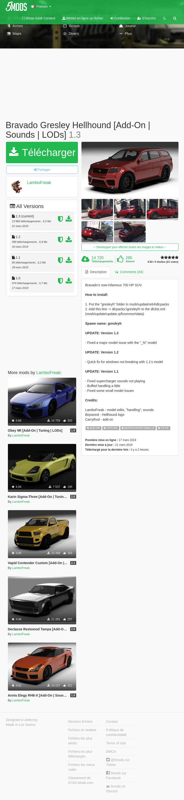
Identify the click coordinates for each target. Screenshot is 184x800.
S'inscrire (146, 18)
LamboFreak (39, 182)
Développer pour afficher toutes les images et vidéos (130, 247)
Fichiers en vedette (82, 730)
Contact (112, 721)
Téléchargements (102, 261)
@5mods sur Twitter (118, 762)
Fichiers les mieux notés (81, 767)
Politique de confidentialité (116, 732)
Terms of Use (116, 743)
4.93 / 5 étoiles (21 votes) (162, 262)
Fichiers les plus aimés (80, 740)
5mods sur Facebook (116, 775)
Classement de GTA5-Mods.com (80, 780)
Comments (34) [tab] (129, 272)
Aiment (130, 261)
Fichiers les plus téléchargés (80, 754)
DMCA (111, 751)
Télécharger (42, 152)
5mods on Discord (115, 788)
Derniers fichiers (80, 721)
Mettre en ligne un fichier (82, 18)
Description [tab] (96, 272)
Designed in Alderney (22, 720)
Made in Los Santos (21, 725)
